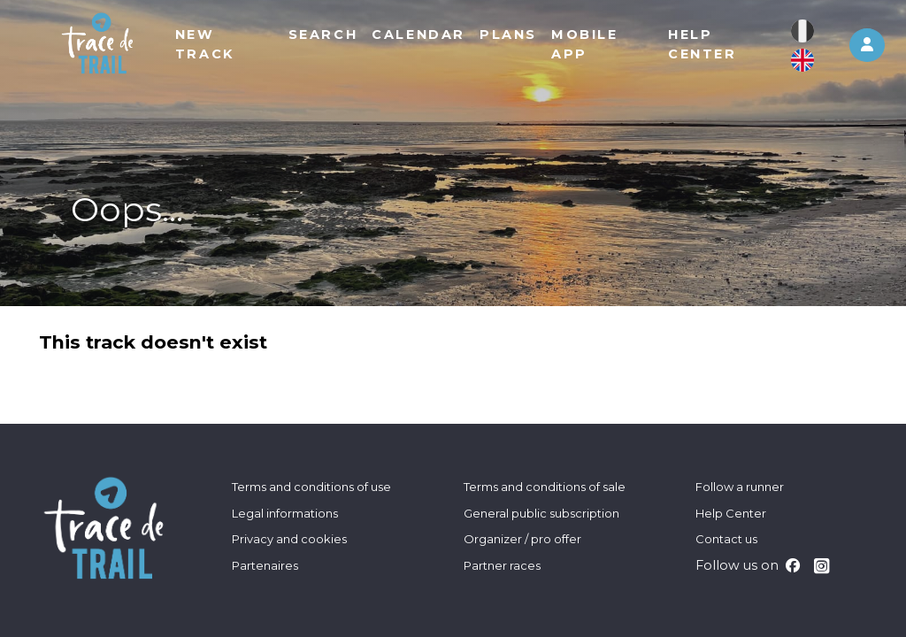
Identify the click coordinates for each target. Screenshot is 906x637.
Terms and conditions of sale (545, 487)
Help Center (730, 513)
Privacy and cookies (289, 539)
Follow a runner (739, 487)
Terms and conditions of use (311, 487)
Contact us (726, 539)
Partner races (502, 565)
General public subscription (541, 513)
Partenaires (265, 565)
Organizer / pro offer (522, 539)
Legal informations (285, 513)
